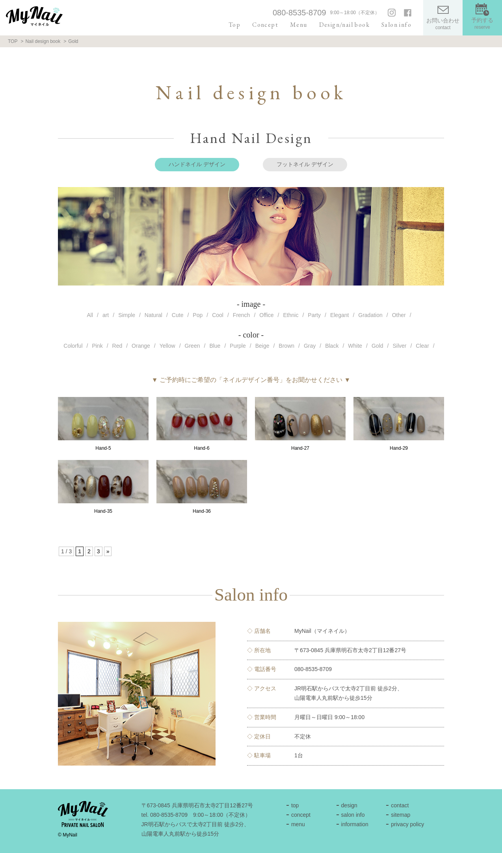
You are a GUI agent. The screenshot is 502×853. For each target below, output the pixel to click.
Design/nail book (344, 24)
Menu (298, 24)
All (90, 315)
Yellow (167, 346)
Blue (214, 346)
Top (234, 24)
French (241, 315)
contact (400, 805)
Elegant (339, 315)
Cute (178, 315)
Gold (377, 346)
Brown (286, 346)
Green (192, 346)
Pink (97, 346)
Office (266, 315)
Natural (153, 315)
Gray (310, 346)
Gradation (370, 315)
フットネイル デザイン (305, 164)
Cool (217, 315)
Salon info (396, 24)
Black (331, 346)
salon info (353, 815)
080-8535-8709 (299, 12)
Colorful (72, 346)
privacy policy (407, 824)
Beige (262, 346)
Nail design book (42, 41)
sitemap (400, 815)
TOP (12, 41)
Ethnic (291, 315)
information (354, 824)
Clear (422, 346)
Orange (141, 346)
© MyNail (67, 835)
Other (399, 315)
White (355, 346)
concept (300, 815)
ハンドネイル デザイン (197, 164)
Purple (237, 346)
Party (314, 315)
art (105, 315)
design (349, 805)
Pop (198, 315)
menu (298, 824)
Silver (399, 346)
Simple (126, 315)
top (295, 805)
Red (117, 346)
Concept (265, 24)
